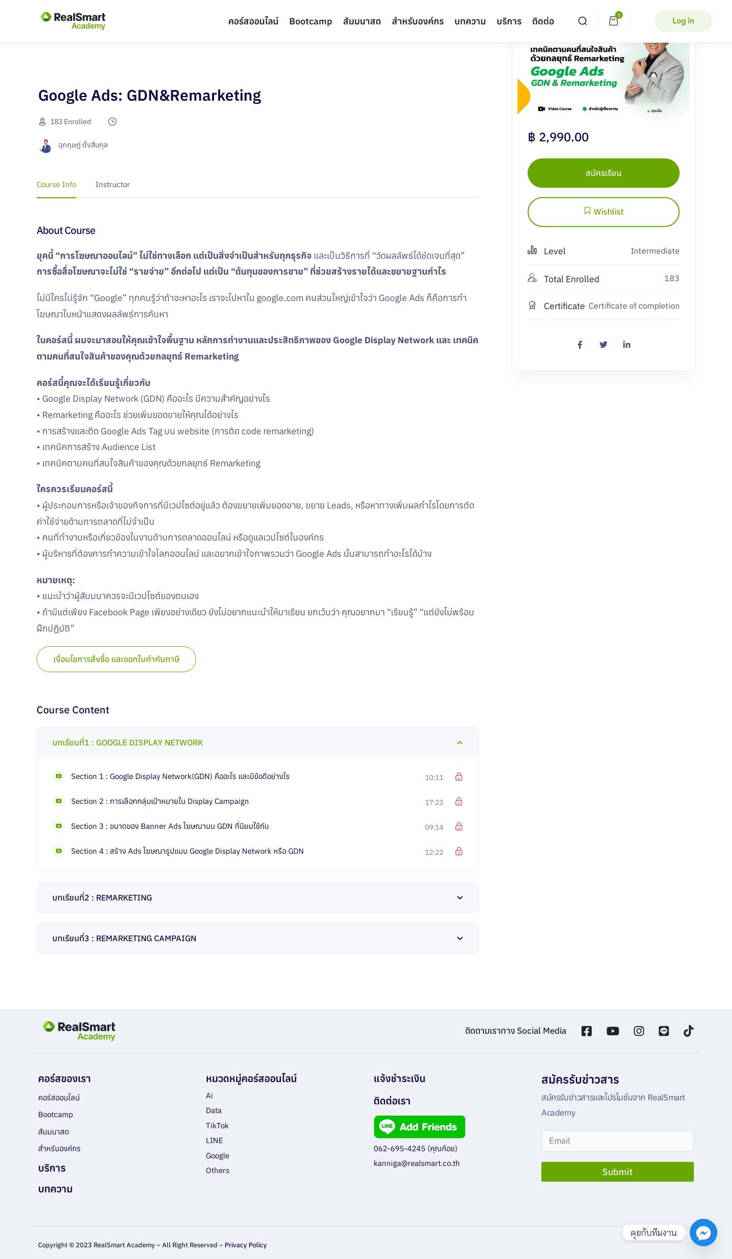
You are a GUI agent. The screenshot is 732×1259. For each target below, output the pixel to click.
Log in (683, 20)
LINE (214, 1140)
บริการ (509, 21)
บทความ (470, 21)
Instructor (113, 184)
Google (217, 1155)
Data (214, 1110)
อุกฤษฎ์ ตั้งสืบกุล (83, 144)
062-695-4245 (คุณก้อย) (416, 1148)
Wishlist (604, 212)
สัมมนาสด (362, 21)
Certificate (556, 306)
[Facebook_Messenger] (703, 1232)
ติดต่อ (543, 21)
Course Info (56, 184)
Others (217, 1170)
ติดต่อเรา (392, 1100)
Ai (209, 1095)
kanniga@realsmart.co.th (417, 1163)
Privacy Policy (246, 1245)
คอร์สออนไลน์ (253, 21)
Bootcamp (310, 21)
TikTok (217, 1125)
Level (547, 251)
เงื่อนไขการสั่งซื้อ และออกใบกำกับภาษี (116, 659)
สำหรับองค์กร (418, 21)
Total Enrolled (563, 278)
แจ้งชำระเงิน (399, 1078)
